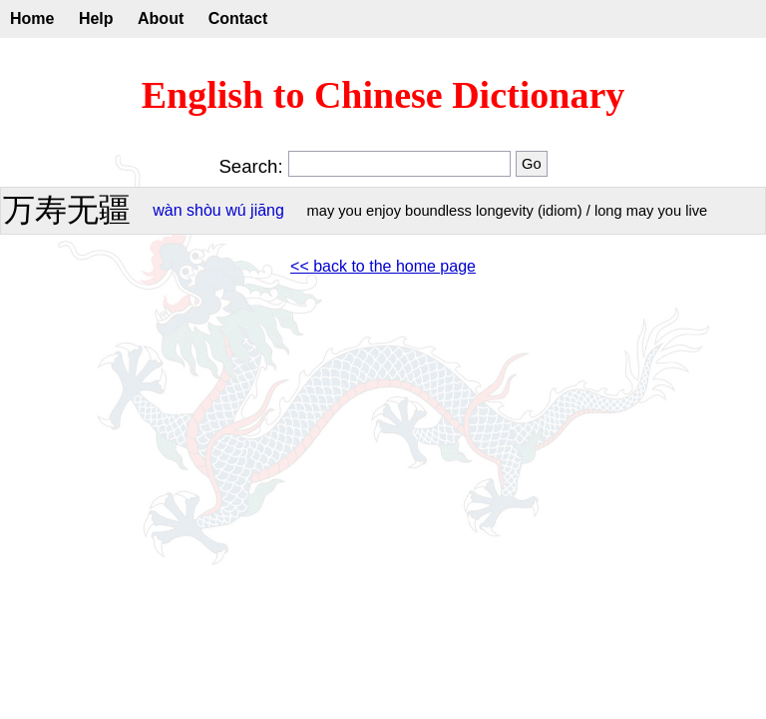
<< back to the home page (383, 266)
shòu (204, 210)
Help (96, 18)
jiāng (267, 210)
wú (235, 210)
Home (32, 18)
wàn (167, 210)
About (161, 18)
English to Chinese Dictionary (383, 95)
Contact (238, 18)
